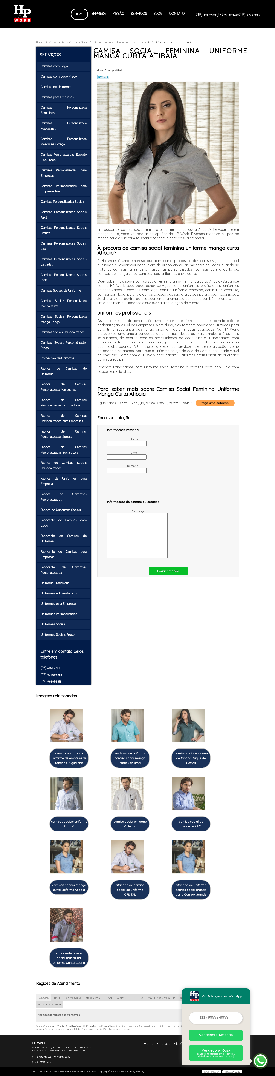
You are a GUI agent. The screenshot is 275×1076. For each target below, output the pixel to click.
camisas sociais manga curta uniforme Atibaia (69, 887)
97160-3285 (231, 14)
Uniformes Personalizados (59, 614)
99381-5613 (254, 14)
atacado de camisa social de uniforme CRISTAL (130, 889)
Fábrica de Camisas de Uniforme (64, 371)
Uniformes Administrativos (59, 593)
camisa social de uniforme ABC (191, 824)
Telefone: (123, 468)
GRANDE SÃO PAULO (117, 997)
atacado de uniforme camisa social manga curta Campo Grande (191, 889)
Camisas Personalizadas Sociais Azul (64, 214)
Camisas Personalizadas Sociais (63, 201)
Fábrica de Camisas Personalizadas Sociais (64, 434)
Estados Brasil (92, 997)
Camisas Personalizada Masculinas (64, 126)
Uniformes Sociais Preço (58, 634)
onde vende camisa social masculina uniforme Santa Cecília (69, 958)
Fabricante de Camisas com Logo (64, 523)
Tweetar (103, 77)
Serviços (139, 13)
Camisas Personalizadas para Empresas (64, 173)
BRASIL (57, 997)
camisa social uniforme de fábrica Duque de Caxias (191, 758)
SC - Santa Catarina (49, 1004)
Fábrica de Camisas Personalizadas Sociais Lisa (64, 449)
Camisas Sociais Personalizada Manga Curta (64, 303)
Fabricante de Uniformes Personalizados (64, 570)
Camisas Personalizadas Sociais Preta (64, 277)
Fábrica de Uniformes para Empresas (64, 481)
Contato (177, 13)
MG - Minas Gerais (159, 997)
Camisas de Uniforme (56, 87)
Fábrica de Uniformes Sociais (61, 510)
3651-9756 (210, 14)
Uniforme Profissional (56, 583)
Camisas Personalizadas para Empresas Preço (64, 188)
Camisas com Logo (55, 66)
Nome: (123, 441)
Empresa (98, 13)
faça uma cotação (215, 403)
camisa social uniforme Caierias (130, 824)
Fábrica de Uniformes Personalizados (64, 497)
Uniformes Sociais (53, 624)
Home (79, 14)
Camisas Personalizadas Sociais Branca (64, 230)
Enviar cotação (168, 571)
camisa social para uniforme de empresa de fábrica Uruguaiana (68, 758)
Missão (118, 13)
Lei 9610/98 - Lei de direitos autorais (114, 1029)
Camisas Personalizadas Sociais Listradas (64, 261)
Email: (123, 455)
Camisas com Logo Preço (59, 76)
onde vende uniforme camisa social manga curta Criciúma (130, 758)
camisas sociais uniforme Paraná (69, 824)
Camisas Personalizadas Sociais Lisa (64, 246)
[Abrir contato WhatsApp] (260, 1060)
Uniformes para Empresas (59, 603)
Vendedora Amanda (216, 1035)
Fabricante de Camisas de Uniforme (64, 538)
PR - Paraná (180, 997)
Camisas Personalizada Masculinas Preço (64, 141)
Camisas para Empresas (58, 97)
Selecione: (43, 997)
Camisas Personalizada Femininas (64, 110)
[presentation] (134, 488)
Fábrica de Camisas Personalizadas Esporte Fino (64, 402)
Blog (157, 13)
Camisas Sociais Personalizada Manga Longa (64, 319)
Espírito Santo (73, 997)
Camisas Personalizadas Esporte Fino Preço (64, 157)
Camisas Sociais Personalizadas (63, 332)
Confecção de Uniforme (58, 358)
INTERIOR (138, 997)
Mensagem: (128, 533)
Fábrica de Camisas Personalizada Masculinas (64, 387)
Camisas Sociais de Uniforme (61, 290)
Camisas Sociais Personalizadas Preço (64, 345)
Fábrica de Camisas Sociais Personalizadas (64, 465)
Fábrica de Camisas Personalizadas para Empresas (64, 418)
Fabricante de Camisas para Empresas (64, 554)
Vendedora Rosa (216, 1053)
